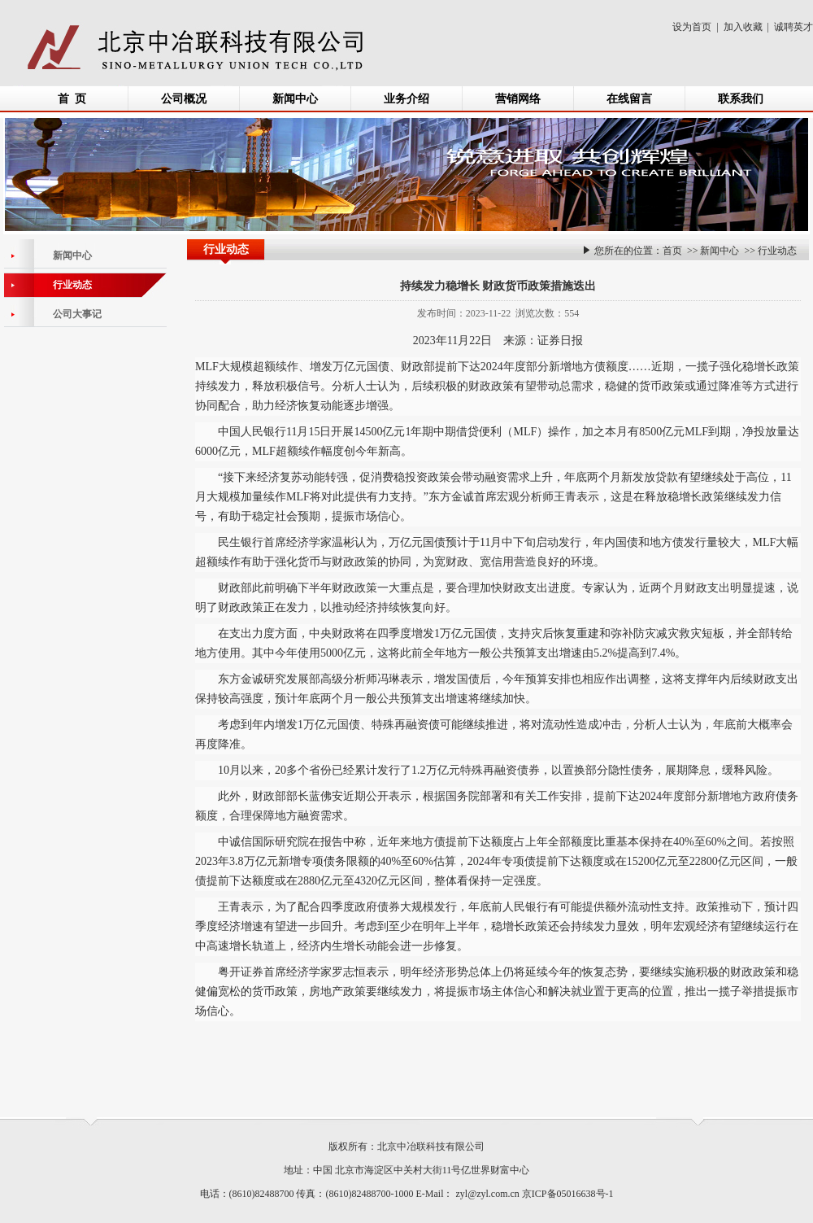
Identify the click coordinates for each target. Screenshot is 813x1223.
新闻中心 (295, 99)
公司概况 (184, 99)
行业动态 (777, 250)
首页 (672, 250)
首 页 (72, 99)
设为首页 (691, 27)
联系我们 (740, 99)
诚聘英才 (793, 27)
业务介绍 (406, 99)
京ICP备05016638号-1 (568, 1193)
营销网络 (518, 99)
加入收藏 (743, 27)
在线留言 (629, 99)
